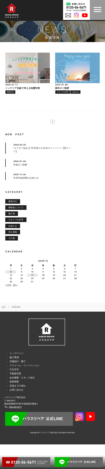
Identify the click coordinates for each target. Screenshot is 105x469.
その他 (11, 238)
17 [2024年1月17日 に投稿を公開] (32, 275)
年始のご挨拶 (20, 164)
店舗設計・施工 (18, 361)
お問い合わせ (16, 389)
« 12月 (8, 285)
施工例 (11, 213)
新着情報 (14, 381)
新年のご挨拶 (62, 88)
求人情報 (12, 232)
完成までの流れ (18, 385)
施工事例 (14, 357)
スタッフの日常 (62, 92)
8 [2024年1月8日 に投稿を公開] (10, 272)
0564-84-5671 (15, 407)
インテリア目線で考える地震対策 (22, 88)
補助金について (15, 207)
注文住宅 (14, 369)
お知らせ (75, 92)
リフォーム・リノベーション (24, 365)
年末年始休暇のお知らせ (26, 178)
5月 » (15, 285)
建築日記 (10, 92)
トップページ (16, 353)
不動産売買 (15, 373)
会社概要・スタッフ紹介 (22, 377)
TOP (3, 307)
